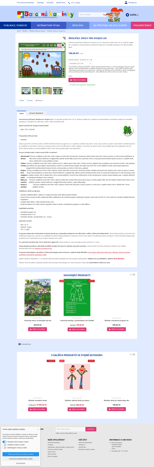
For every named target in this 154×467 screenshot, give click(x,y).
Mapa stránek (52, 454)
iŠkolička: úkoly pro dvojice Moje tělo (116, 400)
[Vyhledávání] (92, 14)
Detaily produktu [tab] (36, 113)
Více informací (20, 463)
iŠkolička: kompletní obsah (37, 400)
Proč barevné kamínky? (25, 2)
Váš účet (83, 440)
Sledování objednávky (85, 442)
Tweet (29, 100)
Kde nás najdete (53, 456)
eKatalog (40, 2)
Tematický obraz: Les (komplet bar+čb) (37, 320)
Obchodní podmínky (54, 442)
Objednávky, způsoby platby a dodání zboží (61, 447)
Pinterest (39, 100)
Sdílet (21, 100)
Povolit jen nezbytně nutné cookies (21, 459)
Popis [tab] (21, 113)
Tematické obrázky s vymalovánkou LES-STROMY (77, 320)
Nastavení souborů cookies (87, 449)
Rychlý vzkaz (60, 2)
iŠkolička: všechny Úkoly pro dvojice (77, 400)
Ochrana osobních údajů (55, 449)
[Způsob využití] (80, 63)
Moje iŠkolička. (119, 259)
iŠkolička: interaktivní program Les (116, 320)
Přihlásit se (82, 445)
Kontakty (50, 2)
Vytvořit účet (82, 447)
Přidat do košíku (78, 80)
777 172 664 (124, 451)
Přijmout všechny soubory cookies (20, 454)
